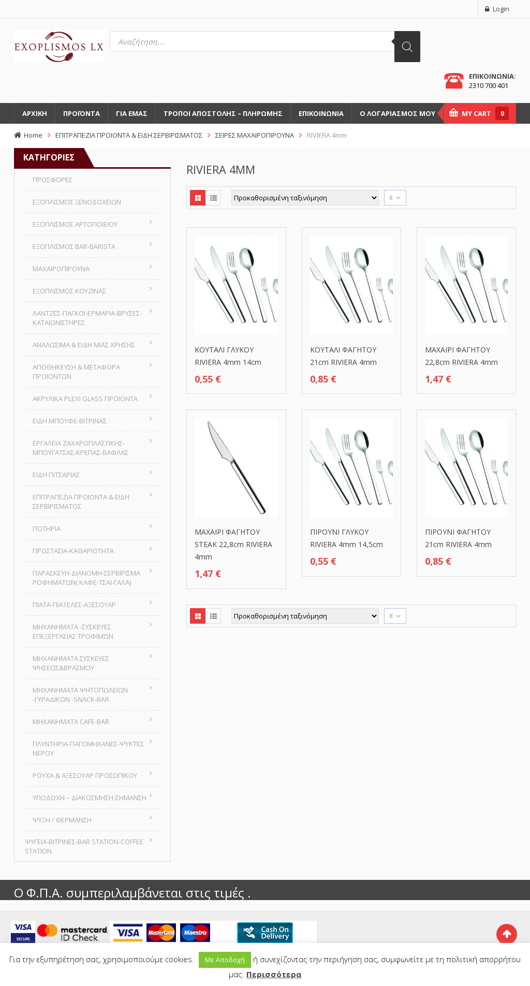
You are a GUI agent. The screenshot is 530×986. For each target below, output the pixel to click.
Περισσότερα (273, 974)
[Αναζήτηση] (407, 46)
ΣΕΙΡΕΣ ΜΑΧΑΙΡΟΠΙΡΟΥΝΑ (254, 135)
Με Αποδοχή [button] (225, 959)
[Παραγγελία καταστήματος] (305, 197)
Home (33, 135)
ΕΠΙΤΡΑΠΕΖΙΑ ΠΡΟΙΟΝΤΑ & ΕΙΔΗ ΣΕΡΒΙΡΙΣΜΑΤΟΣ (128, 135)
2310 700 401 (488, 85)
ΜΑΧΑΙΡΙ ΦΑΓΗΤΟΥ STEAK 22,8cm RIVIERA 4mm (233, 544)
